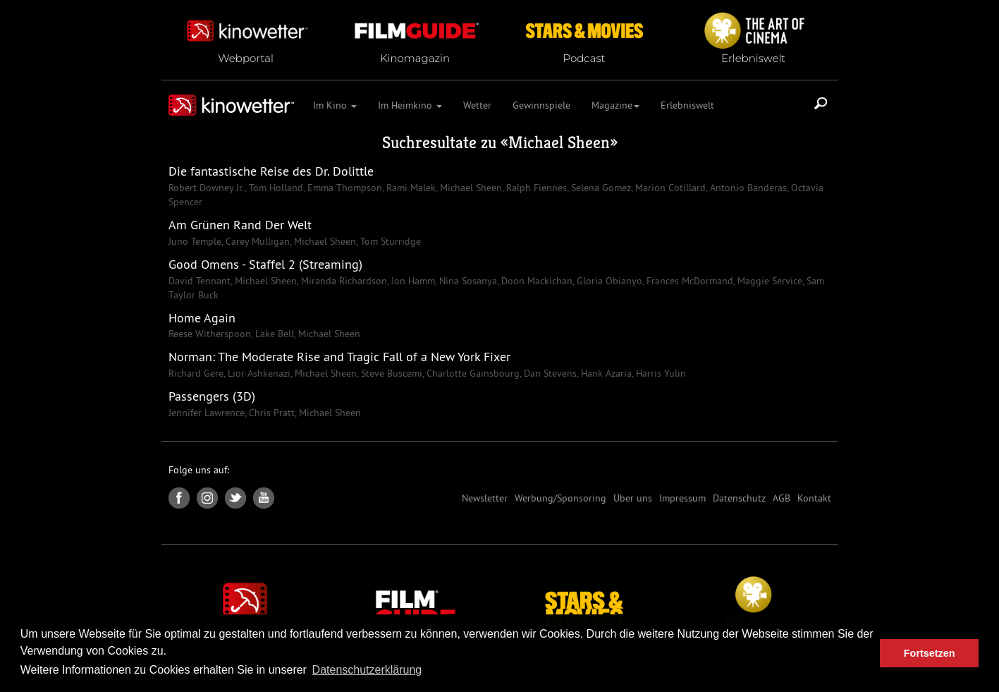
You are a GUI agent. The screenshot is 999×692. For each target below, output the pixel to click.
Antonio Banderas (747, 187)
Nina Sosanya (466, 280)
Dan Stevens (549, 373)
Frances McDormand (688, 280)
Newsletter (485, 498)
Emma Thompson (343, 187)
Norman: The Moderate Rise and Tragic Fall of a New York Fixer (339, 356)
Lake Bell (273, 333)
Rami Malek (410, 187)
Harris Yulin (659, 373)
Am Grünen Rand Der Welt (240, 225)
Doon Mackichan (535, 280)
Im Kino (335, 105)
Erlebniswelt (687, 105)
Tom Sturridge (389, 241)
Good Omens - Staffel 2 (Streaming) (265, 264)
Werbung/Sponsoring (560, 498)
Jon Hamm (411, 280)
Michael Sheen (559, 142)
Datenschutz (739, 498)
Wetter (477, 105)
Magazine (615, 105)
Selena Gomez (599, 187)
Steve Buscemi (390, 373)
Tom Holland (274, 187)
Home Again (201, 318)
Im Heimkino (410, 105)
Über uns (632, 498)
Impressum (682, 498)
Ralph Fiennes (535, 187)
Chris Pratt (270, 412)
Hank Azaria (605, 373)
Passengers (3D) (211, 396)
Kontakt (814, 498)
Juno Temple (194, 241)
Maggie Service (768, 280)
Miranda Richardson (342, 280)
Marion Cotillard (669, 187)
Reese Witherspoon (209, 333)
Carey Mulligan (256, 241)
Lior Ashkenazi (257, 373)
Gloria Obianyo (608, 280)
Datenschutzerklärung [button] (367, 670)
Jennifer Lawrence (206, 412)
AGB (781, 498)
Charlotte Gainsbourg (472, 373)
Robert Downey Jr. (206, 187)
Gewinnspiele (541, 105)
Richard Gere (195, 373)
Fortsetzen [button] (929, 653)
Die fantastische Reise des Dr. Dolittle (271, 171)
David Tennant (199, 280)
